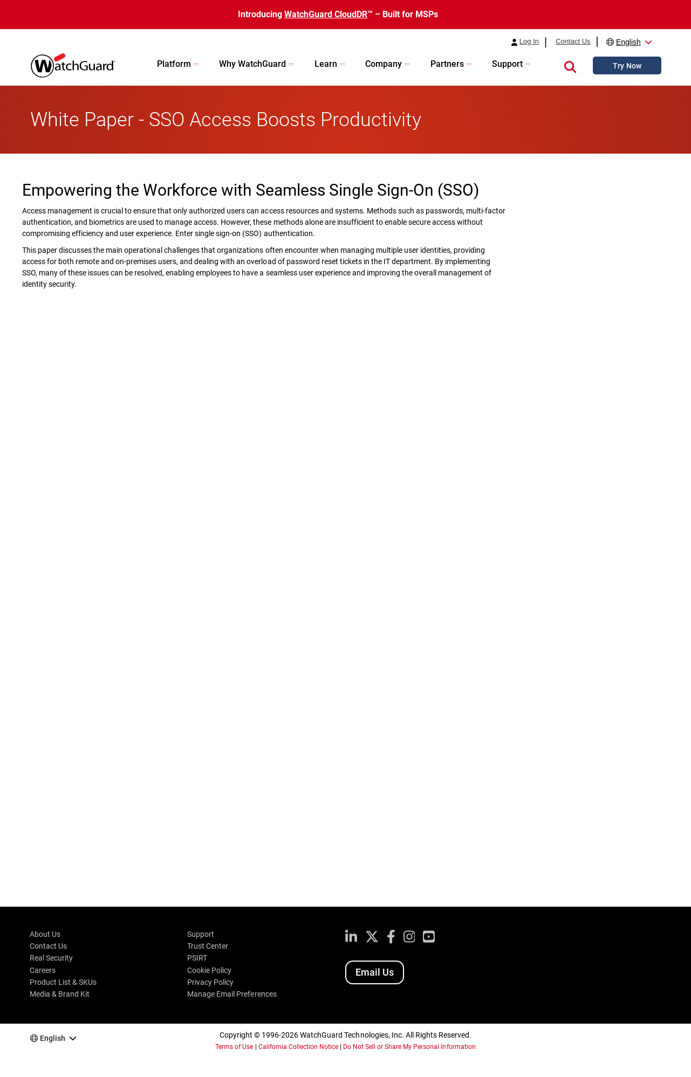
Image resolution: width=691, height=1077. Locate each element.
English (628, 42)
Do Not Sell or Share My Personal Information (409, 1047)
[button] (570, 65)
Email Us (374, 972)
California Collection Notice (298, 1047)
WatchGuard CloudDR (325, 14)
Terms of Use (234, 1047)
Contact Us (573, 41)
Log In (529, 41)
